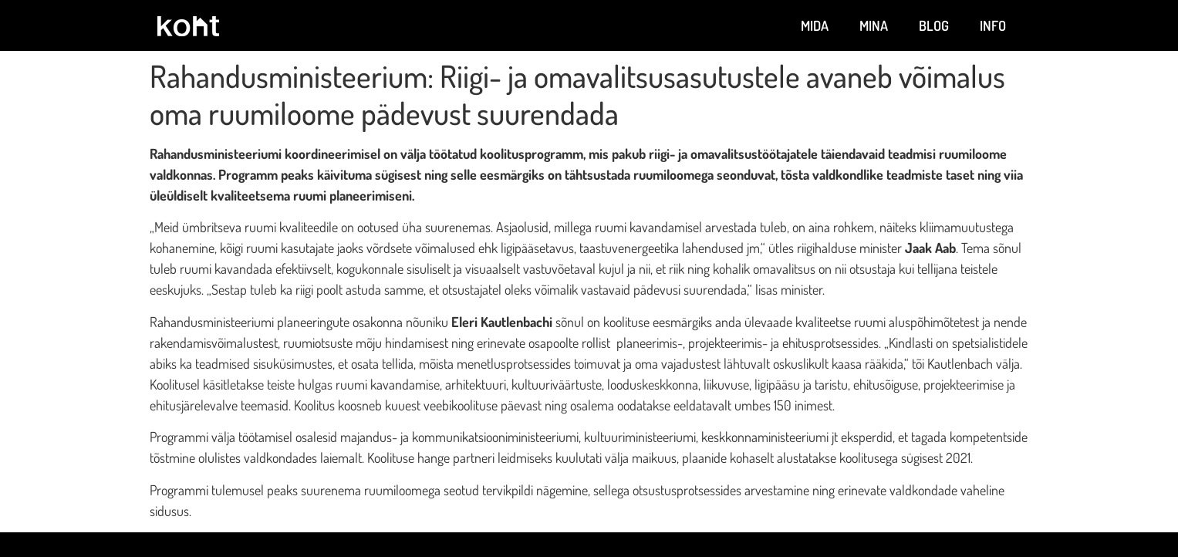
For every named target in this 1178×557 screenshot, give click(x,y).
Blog (934, 25)
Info (993, 25)
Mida (815, 25)
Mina (873, 25)
